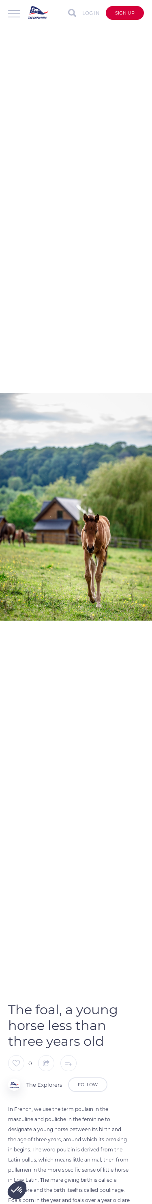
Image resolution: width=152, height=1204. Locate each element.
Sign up (125, 13)
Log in (91, 13)
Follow (88, 1084)
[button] (17, 1190)
